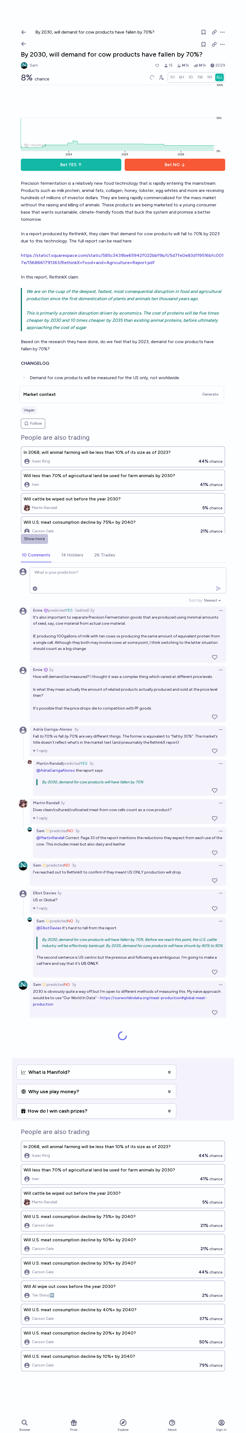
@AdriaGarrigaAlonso (55, 770)
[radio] (172, 77)
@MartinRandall (50, 838)
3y (76, 729)
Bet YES (71, 164)
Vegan (29, 410)
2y (51, 669)
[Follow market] (203, 44)
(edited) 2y (84, 610)
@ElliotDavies (48, 928)
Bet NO (175, 164)
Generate (210, 394)
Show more (34, 538)
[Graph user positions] (161, 77)
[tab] (36, 555)
